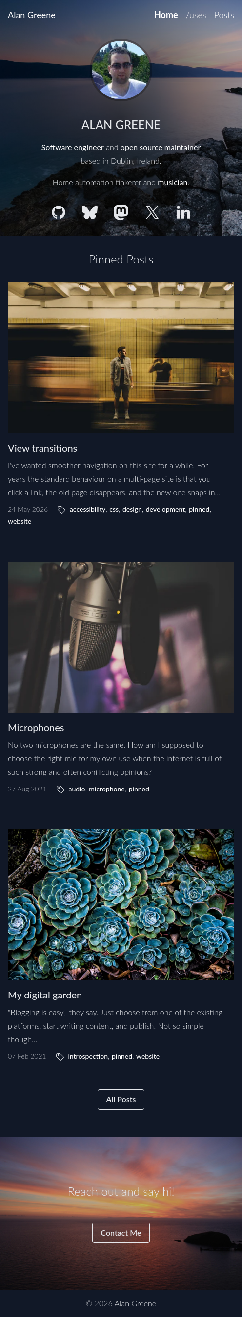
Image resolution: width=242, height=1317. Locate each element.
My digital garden (45, 994)
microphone (106, 789)
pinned (199, 509)
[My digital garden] (121, 904)
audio (76, 789)
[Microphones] (121, 637)
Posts (224, 14)
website (19, 521)
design (132, 509)
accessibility (88, 509)
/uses (196, 14)
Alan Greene (32, 14)
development (165, 509)
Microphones (36, 727)
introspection (88, 1056)
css (114, 509)
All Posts (121, 1099)
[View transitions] (121, 357)
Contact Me (121, 1232)
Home (166, 14)
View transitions (42, 447)
